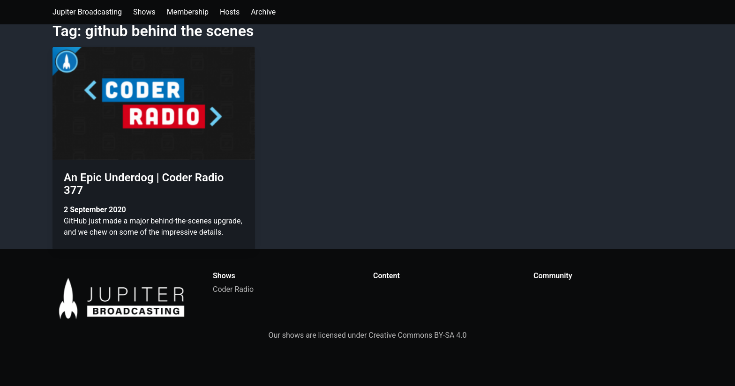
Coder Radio (233, 289)
